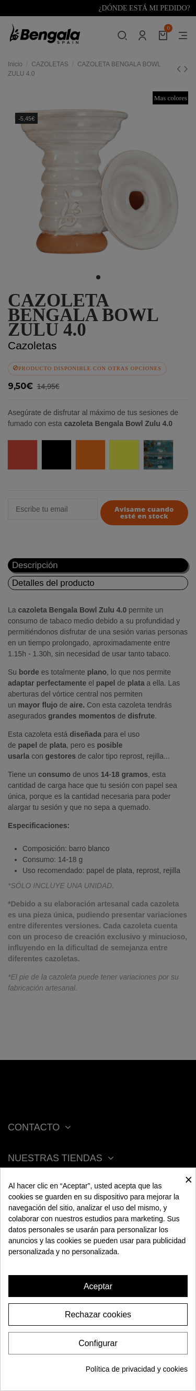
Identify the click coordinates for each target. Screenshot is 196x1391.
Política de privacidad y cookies (137, 1369)
